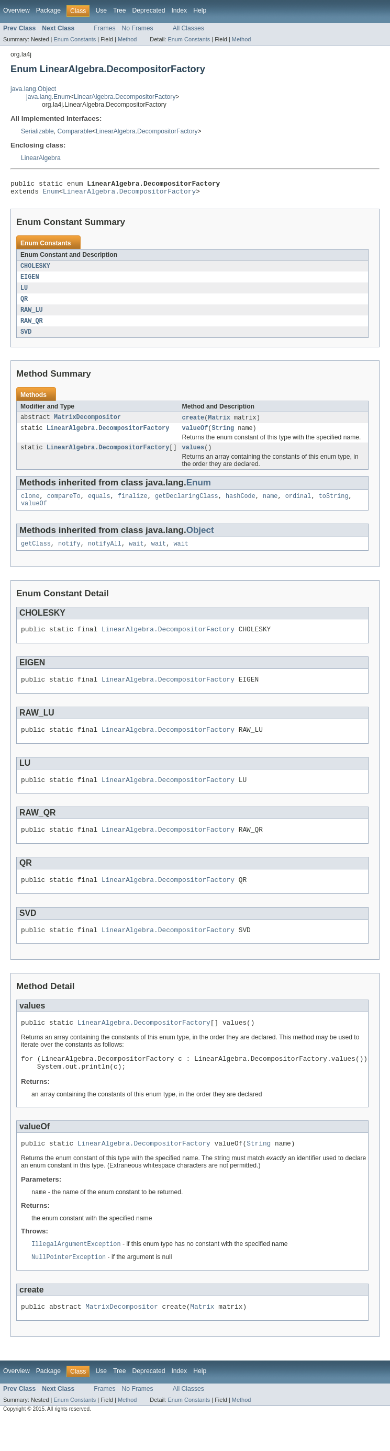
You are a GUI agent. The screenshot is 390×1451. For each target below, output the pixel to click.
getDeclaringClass (186, 506)
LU (24, 292)
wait (136, 556)
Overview (16, 10)
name (270, 506)
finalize (133, 506)
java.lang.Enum (48, 96)
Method (127, 39)
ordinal (298, 506)
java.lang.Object (33, 89)
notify (69, 556)
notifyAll (104, 556)
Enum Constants (74, 39)
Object (200, 542)
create (193, 425)
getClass (36, 556)
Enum (51, 194)
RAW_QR (31, 327)
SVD (25, 338)
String (222, 436)
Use (101, 10)
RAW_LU (31, 315)
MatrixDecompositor (87, 425)
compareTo (64, 506)
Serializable (37, 131)
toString (334, 506)
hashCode (240, 506)
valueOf (195, 436)
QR (24, 304)
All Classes (188, 28)
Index (179, 10)
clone (30, 506)
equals (99, 506)
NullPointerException (68, 1288)
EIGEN (29, 281)
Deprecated (148, 10)
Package (48, 10)
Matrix (219, 425)
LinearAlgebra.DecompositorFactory (125, 96)
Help (199, 10)
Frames (104, 28)
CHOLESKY (35, 269)
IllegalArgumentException (76, 1275)
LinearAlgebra (41, 158)
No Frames (137, 28)
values (193, 456)
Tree (119, 10)
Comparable (75, 131)
